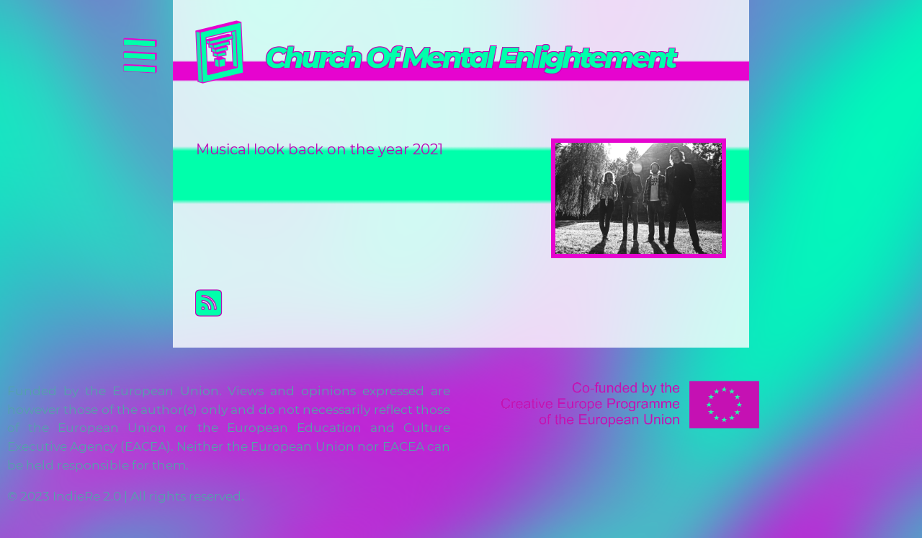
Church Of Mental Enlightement (470, 57)
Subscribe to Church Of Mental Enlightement (472, 303)
